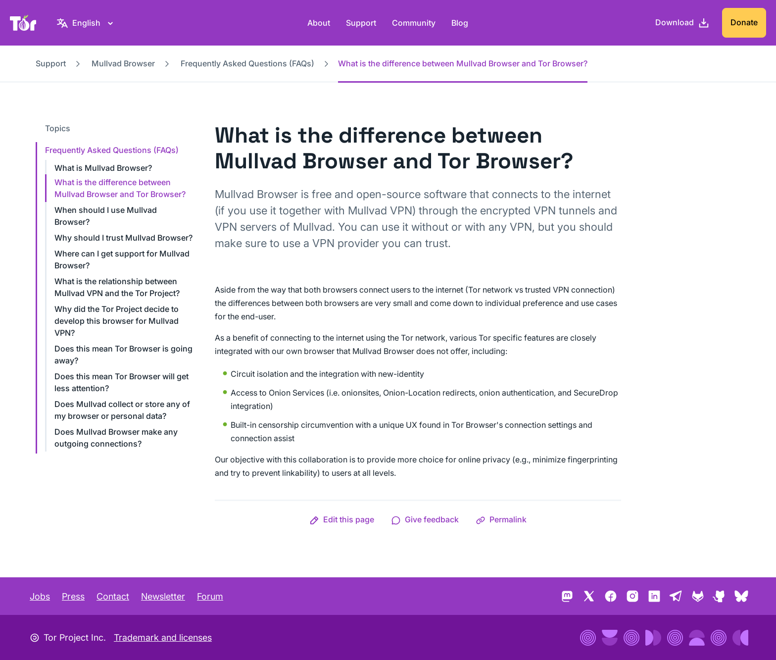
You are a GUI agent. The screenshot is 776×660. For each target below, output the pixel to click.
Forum (210, 596)
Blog (459, 23)
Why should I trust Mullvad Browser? (123, 238)
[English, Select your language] (86, 23)
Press (73, 596)
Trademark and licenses (163, 637)
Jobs (40, 596)
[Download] (682, 23)
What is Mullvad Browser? (103, 168)
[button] (342, 519)
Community (414, 23)
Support (361, 23)
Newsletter (163, 596)
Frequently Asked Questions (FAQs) (247, 63)
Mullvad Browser (123, 63)
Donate (744, 22)
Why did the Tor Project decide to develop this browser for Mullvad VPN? (116, 321)
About (318, 23)
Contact (113, 596)
